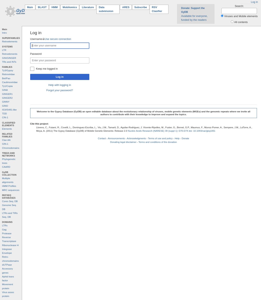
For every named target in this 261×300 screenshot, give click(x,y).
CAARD (6, 167)
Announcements (116, 138)
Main (31, 7)
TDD (4, 113)
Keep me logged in (47, 68)
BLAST (42, 7)
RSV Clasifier (157, 9)
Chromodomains (10, 148)
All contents (241, 22)
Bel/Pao (6, 78)
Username (50, 39)
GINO (5, 106)
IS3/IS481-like (9, 109)
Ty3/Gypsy (7, 70)
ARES (125, 7)
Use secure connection (58, 39)
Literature (88, 7)
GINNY (5, 102)
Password (36, 53)
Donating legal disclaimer (123, 142)
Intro (4, 33)
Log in (254, 1)
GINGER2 (7, 98)
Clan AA (6, 140)
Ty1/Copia (7, 86)
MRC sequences (10, 190)
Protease (6, 233)
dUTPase (7, 265)
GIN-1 (5, 144)
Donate (185, 138)
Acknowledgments (136, 138)
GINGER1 (7, 94)
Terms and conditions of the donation (157, 142)
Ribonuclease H (10, 245)
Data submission (106, 9)
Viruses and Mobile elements (241, 16)
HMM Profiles (9, 186)
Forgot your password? (59, 90)
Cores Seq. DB (10, 201)
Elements (7, 129)
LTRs (5, 225)
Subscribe (140, 7)
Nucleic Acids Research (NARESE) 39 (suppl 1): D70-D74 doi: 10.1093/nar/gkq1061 (172, 131)
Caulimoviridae (10, 82)
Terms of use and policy (160, 138)
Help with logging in (59, 84)
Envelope (7, 253)
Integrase (7, 249)
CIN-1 (5, 117)
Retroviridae (8, 74)
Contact (102, 138)
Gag (4, 229)
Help (177, 138)
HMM (54, 7)
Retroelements (9, 41)
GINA (5, 90)
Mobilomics (70, 7)
